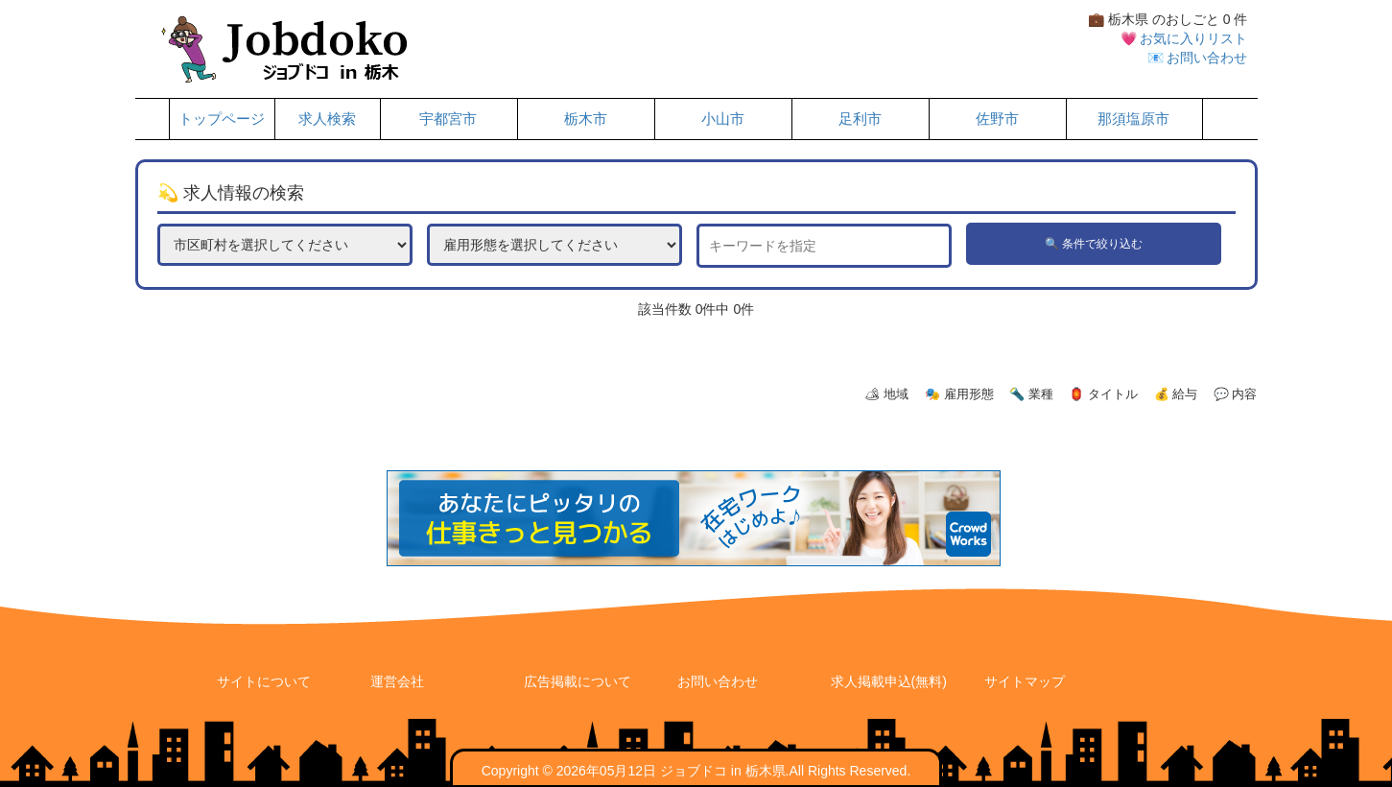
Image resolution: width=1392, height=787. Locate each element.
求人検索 (327, 119)
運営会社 (397, 681)
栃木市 (585, 119)
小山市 (722, 119)
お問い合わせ (717, 681)
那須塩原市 (1133, 119)
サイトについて (264, 681)
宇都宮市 (448, 119)
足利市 (860, 119)
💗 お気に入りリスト (1184, 38)
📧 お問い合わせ (1197, 57)
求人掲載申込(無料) (889, 681)
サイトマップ (1024, 681)
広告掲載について (577, 681)
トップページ (221, 119)
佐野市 (997, 119)
